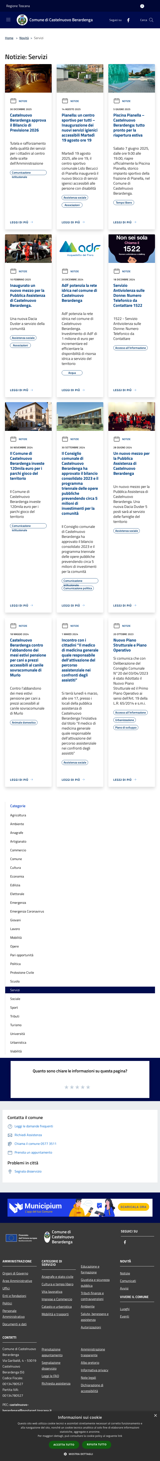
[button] (80, 1454)
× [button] (155, 1415)
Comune (16, 858)
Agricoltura (18, 815)
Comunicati (128, 1280)
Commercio (18, 850)
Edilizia (15, 885)
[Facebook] (126, 20)
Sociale (15, 998)
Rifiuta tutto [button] (97, 1444)
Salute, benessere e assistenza (95, 1316)
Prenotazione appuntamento (52, 1352)
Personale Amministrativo (13, 1313)
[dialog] (80, 1436)
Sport (14, 1007)
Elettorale (17, 893)
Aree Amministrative (17, 1280)
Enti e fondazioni (14, 1295)
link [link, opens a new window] (120, 1436)
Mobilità (16, 937)
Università (17, 1033)
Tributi (14, 1016)
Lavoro (15, 928)
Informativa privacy (94, 1370)
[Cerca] (151, 19)
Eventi (124, 1316)
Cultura (15, 867)
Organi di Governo (15, 1273)
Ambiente (17, 823)
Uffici (6, 1288)
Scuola (15, 981)
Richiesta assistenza (56, 1383)
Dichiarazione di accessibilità (92, 1388)
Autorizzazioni (91, 1327)
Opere (14, 946)
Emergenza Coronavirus (27, 911)
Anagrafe (16, 832)
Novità (24, 37)
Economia (17, 876)
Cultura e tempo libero (57, 1284)
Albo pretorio (90, 1362)
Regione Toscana (18, 5)
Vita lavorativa (52, 1291)
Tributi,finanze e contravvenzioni (92, 1296)
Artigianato (18, 841)
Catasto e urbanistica (57, 1306)
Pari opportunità (21, 954)
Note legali (88, 1377)
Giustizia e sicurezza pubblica (95, 1282)
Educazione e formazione (90, 1269)
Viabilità (16, 1051)
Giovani (15, 920)
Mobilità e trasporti (55, 1314)
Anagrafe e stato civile (57, 1276)
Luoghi (125, 1308)
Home (9, 37)
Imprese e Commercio (57, 1299)
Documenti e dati (14, 1324)
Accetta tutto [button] (64, 1444)
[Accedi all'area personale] (142, 6)
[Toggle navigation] (8, 19)
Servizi (15, 989)
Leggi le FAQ (50, 1375)
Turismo (15, 1024)
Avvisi (124, 1288)
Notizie (18, 101)
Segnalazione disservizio (51, 1365)
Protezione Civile (22, 972)
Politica (15, 963)
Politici (7, 1303)
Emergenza (18, 902)
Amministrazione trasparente (93, 1352)
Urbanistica (18, 1042)
